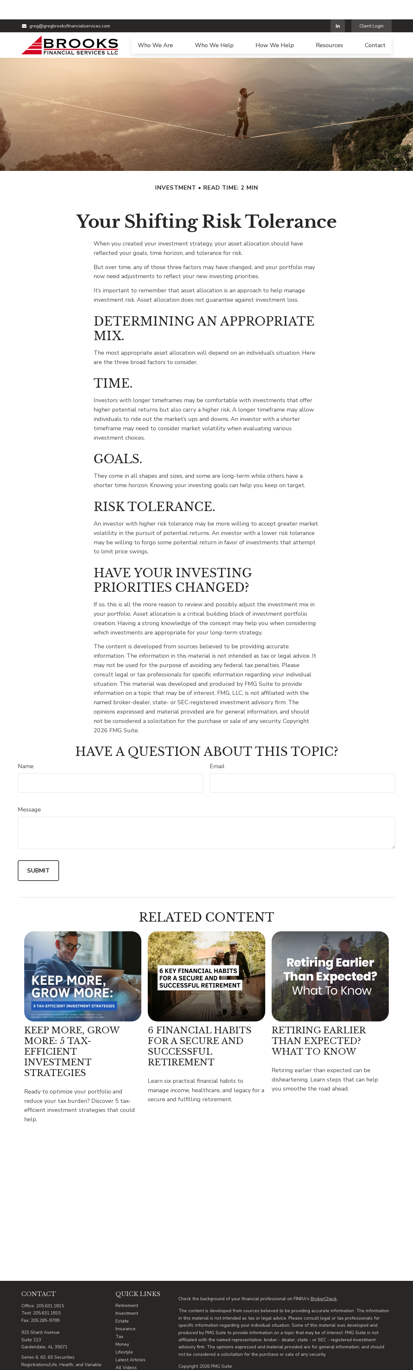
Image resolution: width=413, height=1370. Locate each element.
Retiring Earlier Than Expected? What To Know (319, 1022)
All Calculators (131, 1356)
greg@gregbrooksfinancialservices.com (65, 7)
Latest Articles (131, 1340)
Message (29, 790)
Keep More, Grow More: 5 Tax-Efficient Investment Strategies (71, 1032)
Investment (127, 1294)
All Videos (126, 1348)
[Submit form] (38, 851)
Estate (122, 1302)
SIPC (337, 1366)
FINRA (325, 1366)
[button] (155, 26)
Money (122, 1325)
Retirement (127, 1286)
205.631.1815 (50, 1286)
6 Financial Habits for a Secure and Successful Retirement (199, 1027)
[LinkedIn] (337, 6)
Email (217, 747)
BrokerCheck (324, 1279)
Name (26, 747)
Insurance (126, 1309)
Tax (119, 1317)
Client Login (371, 7)
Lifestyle (124, 1333)
